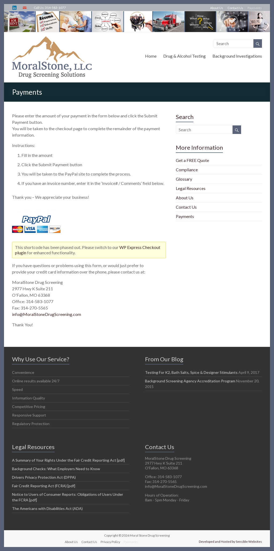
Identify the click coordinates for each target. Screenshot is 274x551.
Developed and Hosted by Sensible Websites (230, 542)
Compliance (187, 169)
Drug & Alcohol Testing (184, 55)
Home (151, 55)
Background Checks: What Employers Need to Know (56, 468)
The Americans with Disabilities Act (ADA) (47, 508)
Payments (255, 8)
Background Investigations (237, 55)
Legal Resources (191, 188)
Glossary (184, 178)
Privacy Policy (110, 542)
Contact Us (235, 8)
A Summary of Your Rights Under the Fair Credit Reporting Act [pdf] (68, 460)
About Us (216, 8)
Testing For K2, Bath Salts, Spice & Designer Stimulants (191, 372)
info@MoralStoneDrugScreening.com (46, 314)
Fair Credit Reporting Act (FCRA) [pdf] (43, 485)
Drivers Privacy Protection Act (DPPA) (44, 477)
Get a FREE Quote (192, 160)
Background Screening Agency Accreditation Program (190, 381)
